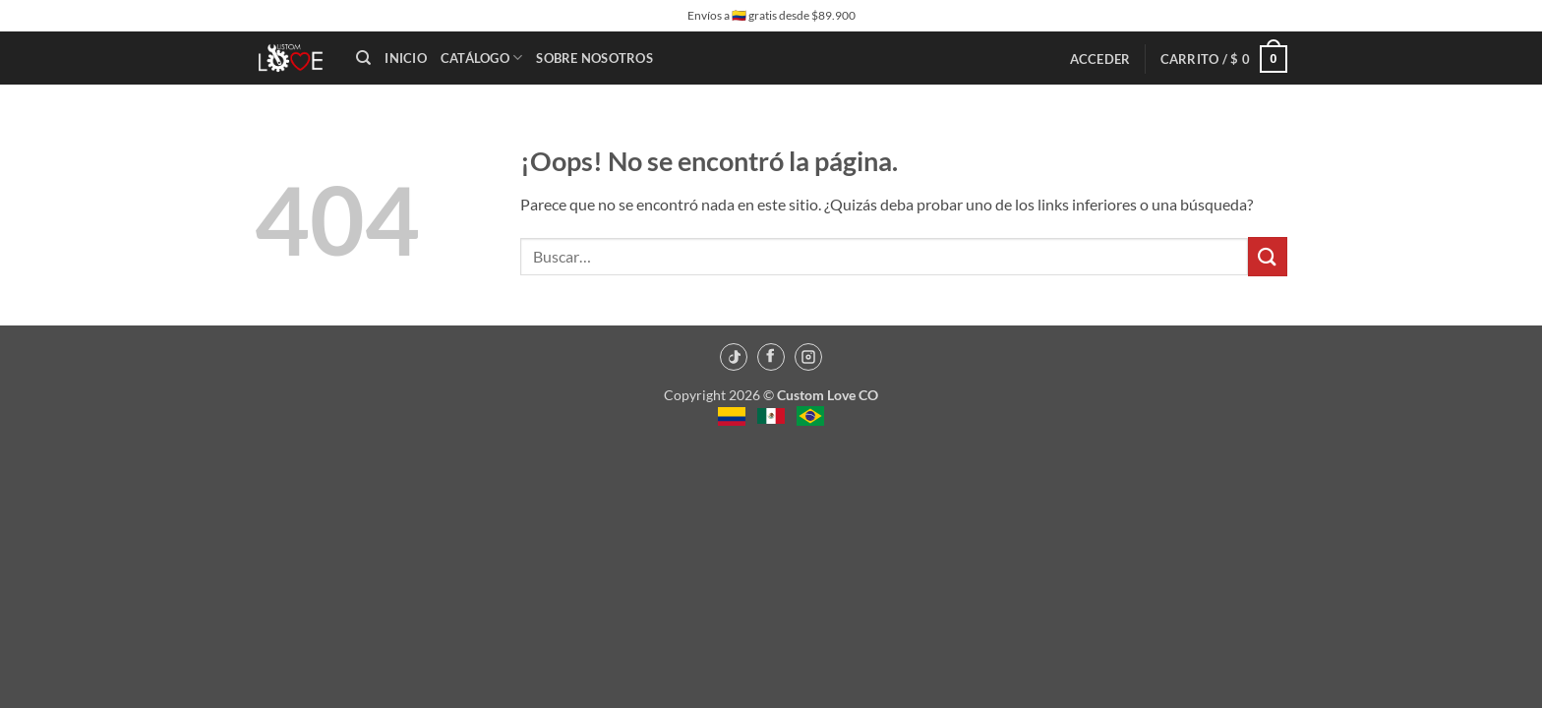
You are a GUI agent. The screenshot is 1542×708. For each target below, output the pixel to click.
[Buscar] (363, 58)
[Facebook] (771, 357)
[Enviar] (1267, 256)
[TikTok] (733, 357)
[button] (1100, 59)
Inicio (406, 58)
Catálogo (482, 57)
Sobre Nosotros (594, 58)
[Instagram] (808, 357)
